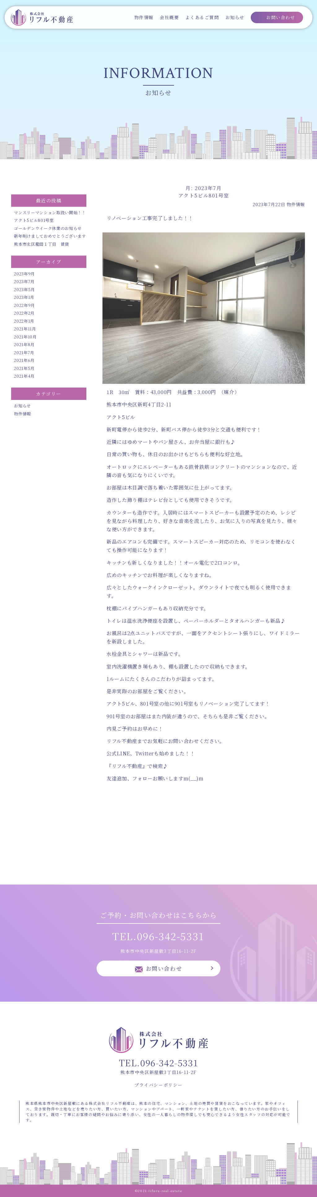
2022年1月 (24, 321)
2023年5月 (24, 289)
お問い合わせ (280, 17)
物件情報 (144, 17)
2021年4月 (24, 376)
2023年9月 (24, 274)
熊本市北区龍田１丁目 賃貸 (41, 244)
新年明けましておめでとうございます (50, 236)
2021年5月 (24, 368)
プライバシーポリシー (158, 1085)
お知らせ (235, 17)
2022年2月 (24, 313)
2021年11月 (25, 329)
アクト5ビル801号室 (34, 220)
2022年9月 (24, 305)
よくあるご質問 (202, 17)
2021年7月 (24, 352)
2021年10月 (25, 337)
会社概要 (169, 17)
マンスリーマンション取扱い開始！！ (50, 212)
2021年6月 (24, 360)
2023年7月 (24, 281)
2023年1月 (24, 297)
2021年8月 (24, 344)
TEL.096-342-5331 (158, 936)
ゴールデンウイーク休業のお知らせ (47, 228)
